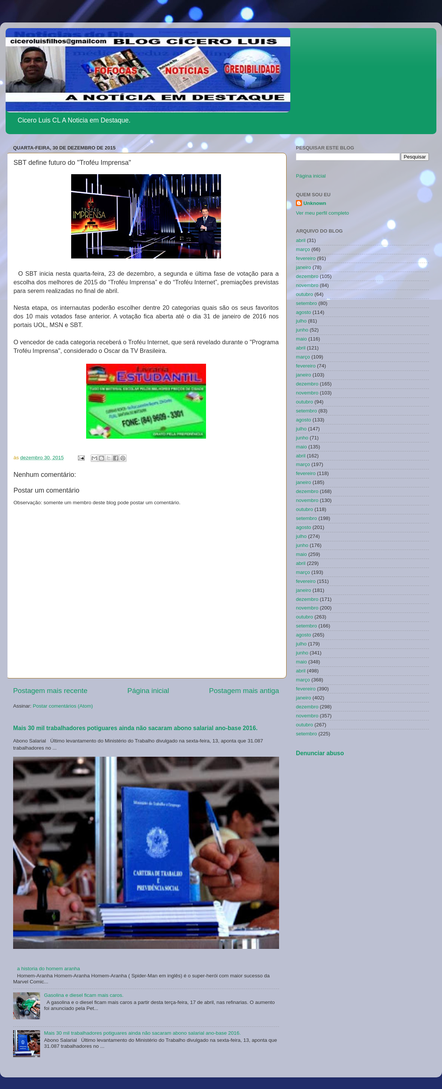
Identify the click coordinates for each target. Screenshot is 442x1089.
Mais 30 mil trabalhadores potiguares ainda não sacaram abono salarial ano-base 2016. (135, 728)
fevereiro (306, 258)
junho (302, 330)
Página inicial (148, 691)
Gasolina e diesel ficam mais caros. (83, 995)
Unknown (314, 203)
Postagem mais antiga (244, 691)
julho (301, 321)
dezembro (307, 276)
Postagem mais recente (50, 691)
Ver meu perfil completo (322, 213)
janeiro (303, 267)
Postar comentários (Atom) (63, 706)
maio (301, 339)
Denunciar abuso (320, 753)
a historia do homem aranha (48, 968)
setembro (306, 303)
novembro (307, 285)
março (303, 249)
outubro (304, 294)
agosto (303, 312)
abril (301, 240)
